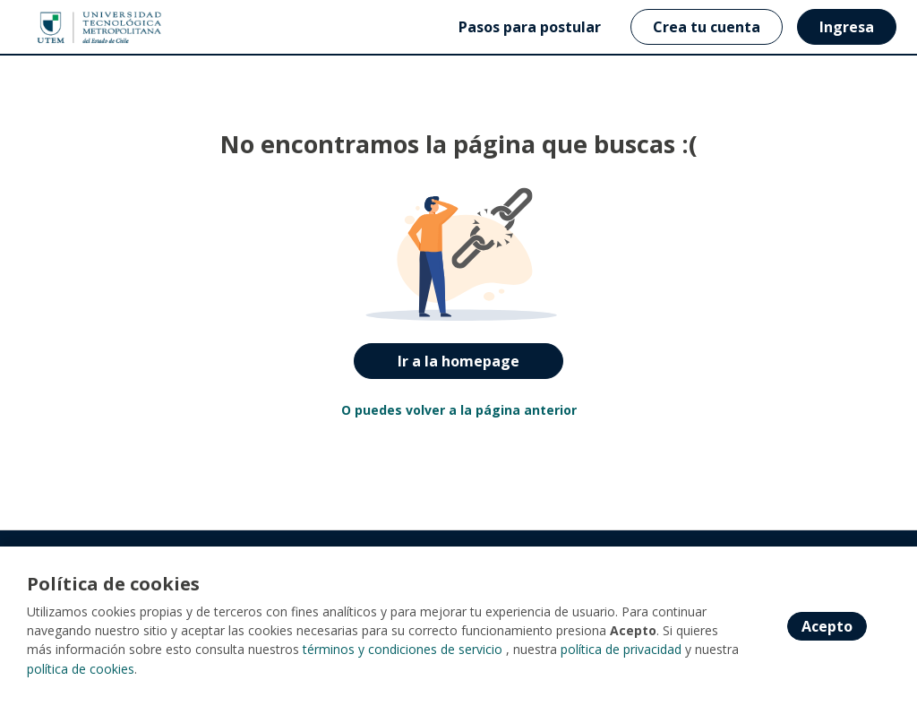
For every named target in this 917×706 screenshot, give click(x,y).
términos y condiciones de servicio (402, 650)
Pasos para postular (529, 27)
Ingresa (846, 27)
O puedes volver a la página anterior (459, 409)
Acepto (827, 627)
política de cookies (80, 669)
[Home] (77, 27)
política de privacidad (621, 650)
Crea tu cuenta (706, 27)
